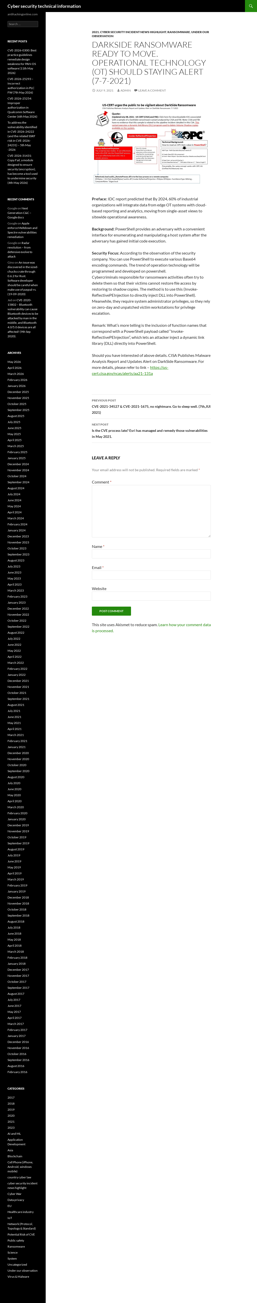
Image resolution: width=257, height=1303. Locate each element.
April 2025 (15, 440)
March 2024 (16, 518)
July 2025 (14, 422)
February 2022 (17, 669)
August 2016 (16, 1066)
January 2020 (17, 819)
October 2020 (17, 765)
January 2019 (17, 891)
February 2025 (17, 452)
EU (10, 1206)
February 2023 (17, 596)
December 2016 (18, 1042)
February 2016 (17, 1072)
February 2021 (17, 741)
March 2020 (16, 807)
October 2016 (17, 1054)
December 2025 (18, 392)
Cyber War (15, 1194)
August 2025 (16, 416)
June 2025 (14, 428)
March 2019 (16, 879)
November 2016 (18, 1048)
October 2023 (17, 548)
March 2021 (16, 735)
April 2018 (15, 945)
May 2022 (14, 651)
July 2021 (14, 711)
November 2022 (18, 614)
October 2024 (17, 476)
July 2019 (14, 855)
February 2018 (17, 957)
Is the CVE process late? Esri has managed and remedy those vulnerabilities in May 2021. (151, 430)
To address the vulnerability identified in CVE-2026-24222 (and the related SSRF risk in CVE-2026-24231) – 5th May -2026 (22, 136)
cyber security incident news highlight (133, 32)
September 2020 (18, 771)
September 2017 (18, 988)
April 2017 (15, 1018)
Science (13, 1252)
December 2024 (18, 464)
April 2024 (15, 512)
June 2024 (14, 500)
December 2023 (18, 536)
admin (125, 90)
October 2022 (17, 620)
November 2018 (18, 903)
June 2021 (14, 717)
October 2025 (17, 404)
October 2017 (17, 982)
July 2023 (14, 566)
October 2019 (17, 837)
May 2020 (14, 795)
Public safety (16, 1240)
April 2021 (15, 729)
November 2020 (18, 759)
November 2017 (18, 976)
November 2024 (18, 470)
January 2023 (17, 602)
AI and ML (14, 1133)
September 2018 (18, 915)
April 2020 (15, 801)
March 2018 (16, 951)
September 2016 (18, 1060)
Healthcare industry (21, 1212)
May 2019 (14, 867)
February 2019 (17, 885)
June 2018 (14, 933)
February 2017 (17, 1030)
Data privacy (16, 1200)
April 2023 (15, 584)
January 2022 (17, 675)
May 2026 (14, 362)
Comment (101, 481)
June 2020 (14, 789)
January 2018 (17, 963)
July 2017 (14, 1000)
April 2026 (15, 368)
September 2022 (18, 626)
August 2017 (16, 994)
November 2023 (18, 542)
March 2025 (16, 446)
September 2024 (18, 482)
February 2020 (17, 813)
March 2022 (16, 663)
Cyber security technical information (44, 6)
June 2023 (14, 572)
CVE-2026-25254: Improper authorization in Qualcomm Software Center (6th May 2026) (22, 107)
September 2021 (18, 699)
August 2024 (16, 488)
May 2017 (14, 1012)
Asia (10, 1150)
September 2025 (18, 410)
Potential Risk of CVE (21, 1234)
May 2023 (14, 578)
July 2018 (14, 927)
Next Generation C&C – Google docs (19, 212)
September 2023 (18, 554)
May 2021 (14, 723)
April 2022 (15, 657)
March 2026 (16, 374)
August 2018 (16, 921)
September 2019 (18, 843)
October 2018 (17, 909)
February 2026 (17, 380)
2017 (11, 1097)
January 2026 (17, 386)
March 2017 (16, 1024)
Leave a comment (152, 90)
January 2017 (17, 1036)
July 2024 (14, 494)
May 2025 (14, 434)
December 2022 (18, 608)
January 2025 (17, 458)
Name (98, 546)
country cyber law (19, 1177)
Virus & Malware (18, 1276)
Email (98, 567)
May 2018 (14, 939)
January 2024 (17, 530)
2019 (11, 1109)
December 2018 (18, 897)
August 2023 (16, 560)
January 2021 (17, 747)
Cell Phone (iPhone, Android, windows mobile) (20, 1166)
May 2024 (14, 506)
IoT (10, 1218)
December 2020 (18, 753)
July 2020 (14, 783)
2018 (11, 1103)
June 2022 (14, 644)
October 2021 (17, 693)
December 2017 (18, 969)
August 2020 (16, 777)
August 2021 (16, 705)
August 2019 (16, 849)
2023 (11, 1127)
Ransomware (178, 32)
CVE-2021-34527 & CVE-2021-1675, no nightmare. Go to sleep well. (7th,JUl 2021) (151, 406)
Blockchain (15, 1156)
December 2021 (18, 681)
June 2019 (14, 861)
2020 (11, 1115)
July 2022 (14, 638)
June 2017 (14, 1006)
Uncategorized (17, 1264)
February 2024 (17, 524)
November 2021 (18, 687)
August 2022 (16, 632)
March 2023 (16, 590)
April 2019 (15, 873)
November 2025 (18, 398)
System (12, 1258)
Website (99, 588)
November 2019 (18, 831)
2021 (95, 32)
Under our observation (23, 1270)
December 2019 (18, 825)
